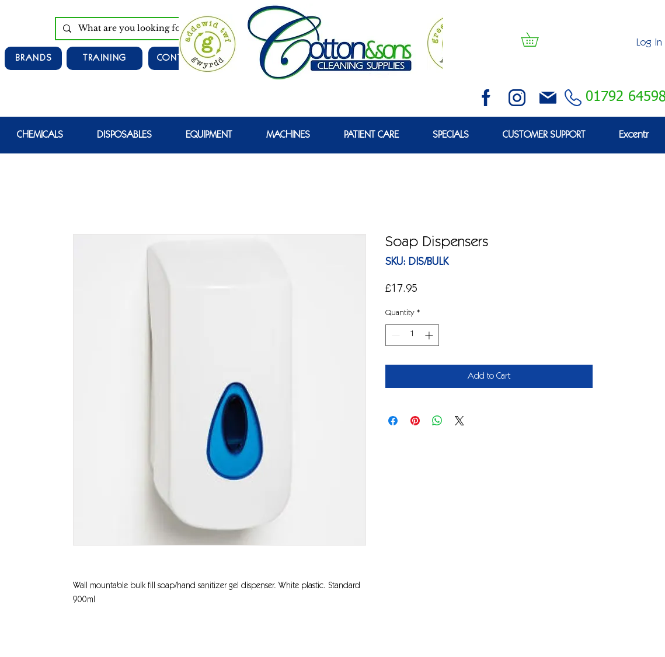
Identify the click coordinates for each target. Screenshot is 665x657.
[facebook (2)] (486, 97)
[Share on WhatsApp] (437, 421)
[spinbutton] (412, 335)
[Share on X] (459, 421)
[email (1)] (547, 97)
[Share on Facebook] (393, 421)
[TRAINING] (104, 58)
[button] (536, 39)
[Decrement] (394, 335)
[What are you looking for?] (141, 28)
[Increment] (430, 335)
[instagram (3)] (517, 97)
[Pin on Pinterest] (415, 421)
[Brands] (33, 58)
